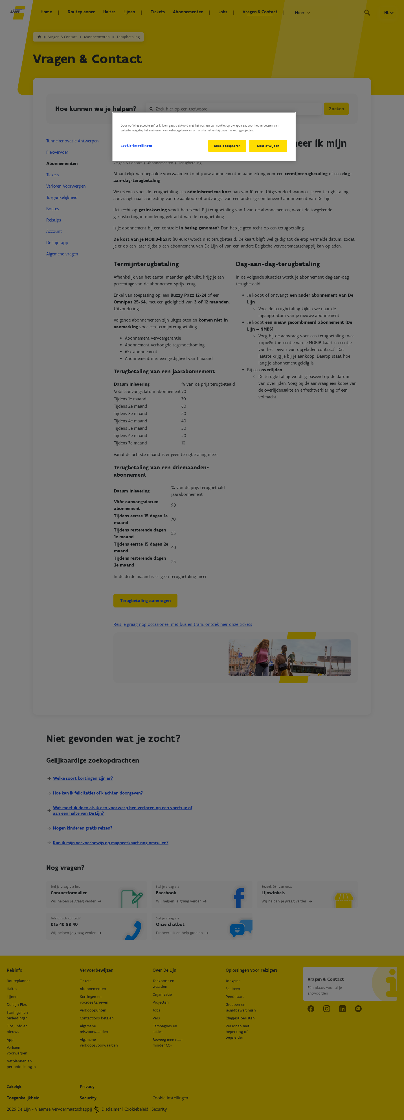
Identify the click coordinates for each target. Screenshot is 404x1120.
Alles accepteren (226, 146)
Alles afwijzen (268, 146)
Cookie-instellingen (136, 145)
